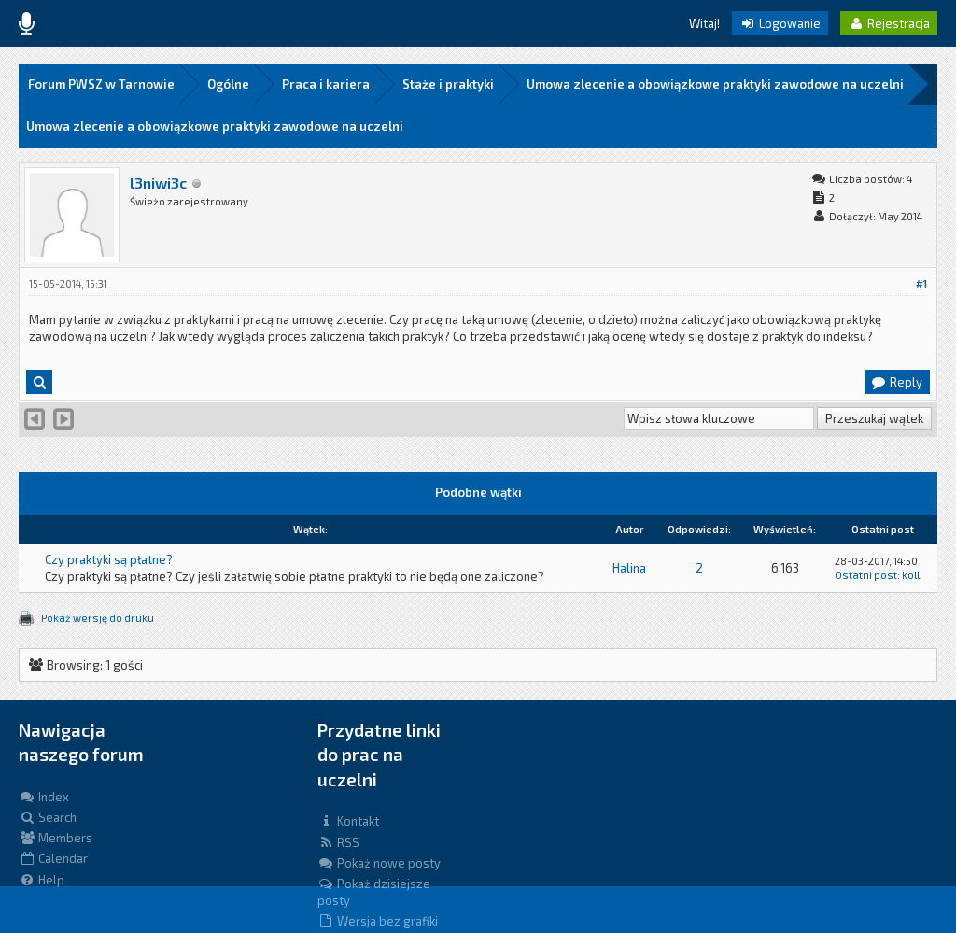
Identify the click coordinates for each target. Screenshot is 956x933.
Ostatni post (866, 575)
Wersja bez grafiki (377, 920)
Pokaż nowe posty (379, 862)
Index (44, 796)
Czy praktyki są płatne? (109, 559)
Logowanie (780, 23)
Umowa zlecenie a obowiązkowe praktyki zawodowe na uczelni (715, 84)
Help (41, 879)
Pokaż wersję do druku (97, 618)
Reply (896, 382)
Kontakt (348, 820)
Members (55, 837)
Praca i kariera (326, 84)
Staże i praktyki (448, 84)
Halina (629, 567)
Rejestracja (889, 23)
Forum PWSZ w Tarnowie (101, 84)
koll (911, 575)
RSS (338, 842)
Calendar (53, 858)
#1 (921, 283)
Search (48, 817)
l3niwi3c (158, 182)
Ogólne (228, 84)
